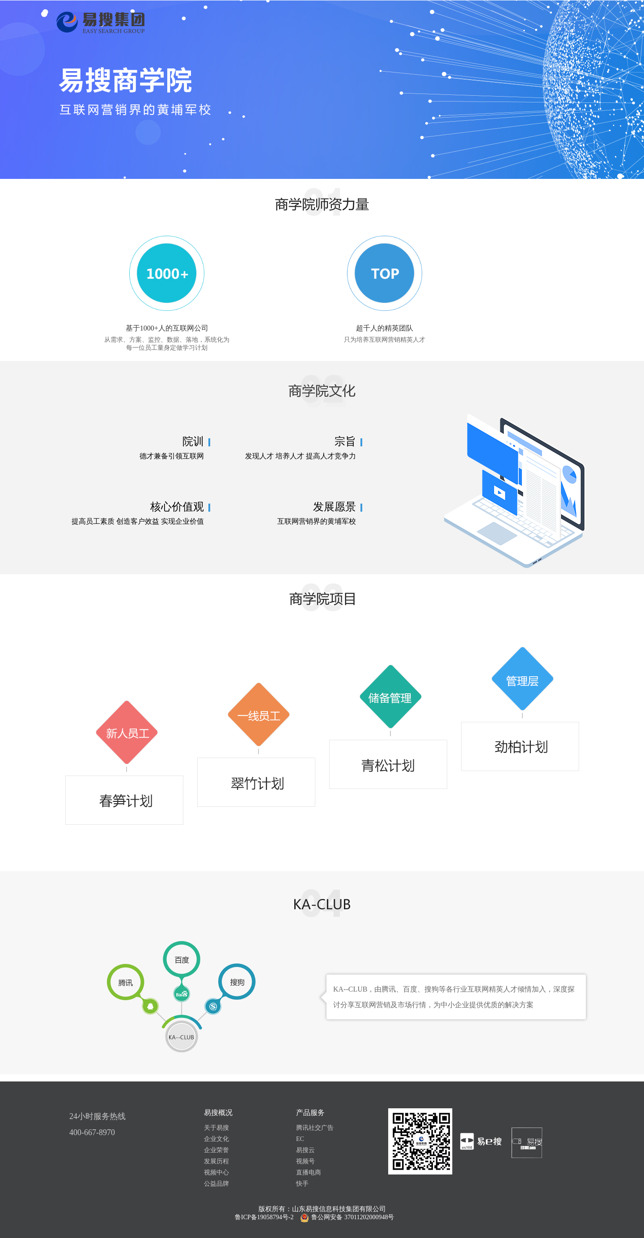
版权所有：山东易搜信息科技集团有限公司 (322, 1209)
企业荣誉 (216, 1150)
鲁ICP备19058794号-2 (264, 1217)
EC (300, 1139)
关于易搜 (216, 1127)
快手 (302, 1183)
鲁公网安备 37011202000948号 (352, 1217)
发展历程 (216, 1161)
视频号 (305, 1161)
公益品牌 (216, 1183)
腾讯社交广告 (315, 1127)
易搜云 (305, 1150)
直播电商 (308, 1172)
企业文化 (216, 1139)
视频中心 (216, 1172)
